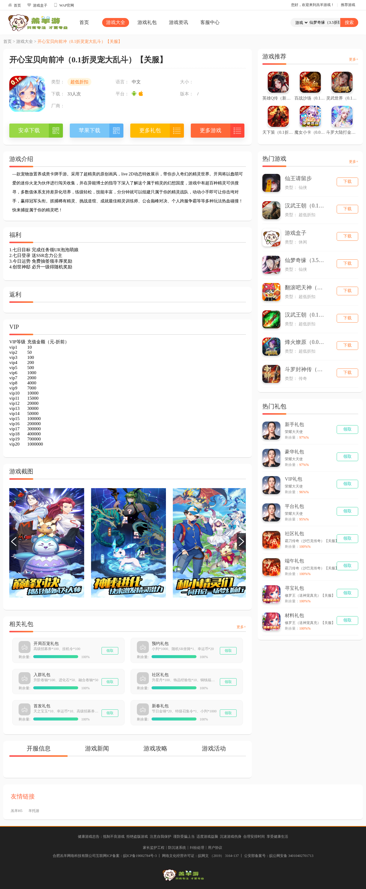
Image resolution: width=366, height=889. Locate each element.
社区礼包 (160, 675)
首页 (14, 5)
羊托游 (33, 811)
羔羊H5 (16, 811)
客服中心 (210, 22)
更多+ (241, 627)
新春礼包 (160, 706)
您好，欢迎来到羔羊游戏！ (312, 5)
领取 (110, 651)
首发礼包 (42, 706)
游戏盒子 (37, 5)
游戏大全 (115, 22)
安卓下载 (29, 130)
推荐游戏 (348, 5)
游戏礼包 (147, 22)
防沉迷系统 (177, 848)
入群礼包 (42, 675)
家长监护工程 (153, 848)
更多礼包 (150, 130)
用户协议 (215, 848)
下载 (347, 181)
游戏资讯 (178, 22)
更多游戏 (210, 130)
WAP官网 (63, 5)
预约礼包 (160, 643)
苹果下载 (89, 130)
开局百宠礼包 (46, 643)
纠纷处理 (197, 848)
